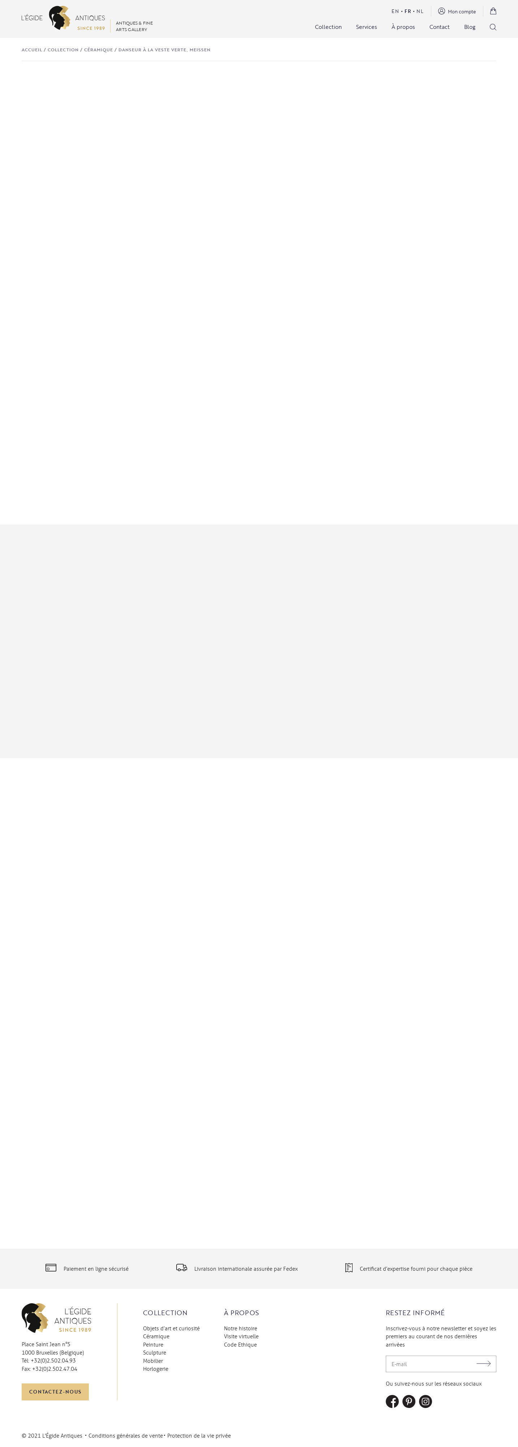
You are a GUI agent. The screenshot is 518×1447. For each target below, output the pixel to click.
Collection (328, 27)
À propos (403, 27)
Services (366, 27)
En (395, 11)
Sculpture (154, 1352)
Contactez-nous (55, 1391)
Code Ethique (240, 1344)
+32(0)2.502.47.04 (54, 1368)
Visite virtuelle (241, 1336)
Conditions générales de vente (126, 1435)
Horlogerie (155, 1368)
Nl (420, 11)
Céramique (98, 49)
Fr (408, 11)
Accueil (32, 49)
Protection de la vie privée (199, 1435)
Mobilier (153, 1360)
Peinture (153, 1344)
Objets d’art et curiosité (171, 1328)
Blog (469, 27)
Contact (439, 27)
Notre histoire (240, 1328)
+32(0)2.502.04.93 (53, 1360)
